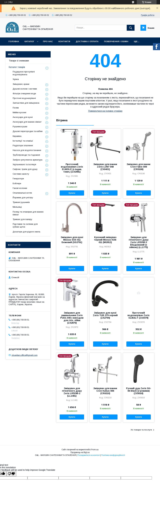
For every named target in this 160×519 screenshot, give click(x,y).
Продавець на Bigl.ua (80, 452)
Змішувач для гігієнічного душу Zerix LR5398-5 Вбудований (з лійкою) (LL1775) (138, 242)
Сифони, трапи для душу (25, 169)
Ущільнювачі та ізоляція (24, 164)
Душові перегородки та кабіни (27, 131)
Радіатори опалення (23, 145)
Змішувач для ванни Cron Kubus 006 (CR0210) (105, 391)
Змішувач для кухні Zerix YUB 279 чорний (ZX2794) (105, 315)
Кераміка (17, 136)
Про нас (48, 41)
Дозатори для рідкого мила (26, 232)
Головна (13, 41)
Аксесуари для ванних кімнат (27, 122)
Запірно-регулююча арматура (27, 160)
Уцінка (16, 79)
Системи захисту (21, 174)
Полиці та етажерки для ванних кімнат (28, 213)
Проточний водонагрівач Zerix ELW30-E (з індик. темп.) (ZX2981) (72, 168)
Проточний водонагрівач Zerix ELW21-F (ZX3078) (139, 315)
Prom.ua (94, 449)
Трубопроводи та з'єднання (26, 155)
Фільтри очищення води (24, 93)
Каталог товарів (17, 67)
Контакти (64, 41)
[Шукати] (131, 28)
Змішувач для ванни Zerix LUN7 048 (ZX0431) (105, 166)
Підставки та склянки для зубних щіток (25, 225)
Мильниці (17, 207)
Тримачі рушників (21, 202)
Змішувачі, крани (21, 84)
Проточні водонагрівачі (24, 98)
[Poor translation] (11, 473)
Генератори (18, 178)
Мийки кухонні (19, 112)
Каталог (29, 41)
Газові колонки (20, 188)
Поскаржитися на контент (89, 455)
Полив (16, 108)
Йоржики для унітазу (23, 197)
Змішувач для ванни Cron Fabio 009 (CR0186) (138, 166)
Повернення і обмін (116, 41)
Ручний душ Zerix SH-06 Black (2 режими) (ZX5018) (138, 391)
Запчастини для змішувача (26, 103)
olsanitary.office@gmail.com (25, 355)
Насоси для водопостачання (27, 150)
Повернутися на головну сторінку (105, 111)
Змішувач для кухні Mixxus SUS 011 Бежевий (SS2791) (72, 240)
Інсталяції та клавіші (23, 141)
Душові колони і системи (25, 89)
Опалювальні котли (22, 193)
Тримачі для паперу (22, 219)
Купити (72, 193)
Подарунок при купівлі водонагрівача (24, 73)
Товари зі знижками (19, 60)
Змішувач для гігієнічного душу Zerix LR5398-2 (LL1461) (72, 392)
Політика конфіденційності (113, 455)
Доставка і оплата (87, 41)
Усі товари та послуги (141, 430)
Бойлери (17, 183)
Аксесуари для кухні (23, 117)
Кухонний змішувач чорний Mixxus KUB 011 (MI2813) (105, 240)
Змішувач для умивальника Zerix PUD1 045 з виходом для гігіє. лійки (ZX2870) (71, 318)
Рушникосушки (20, 126)
